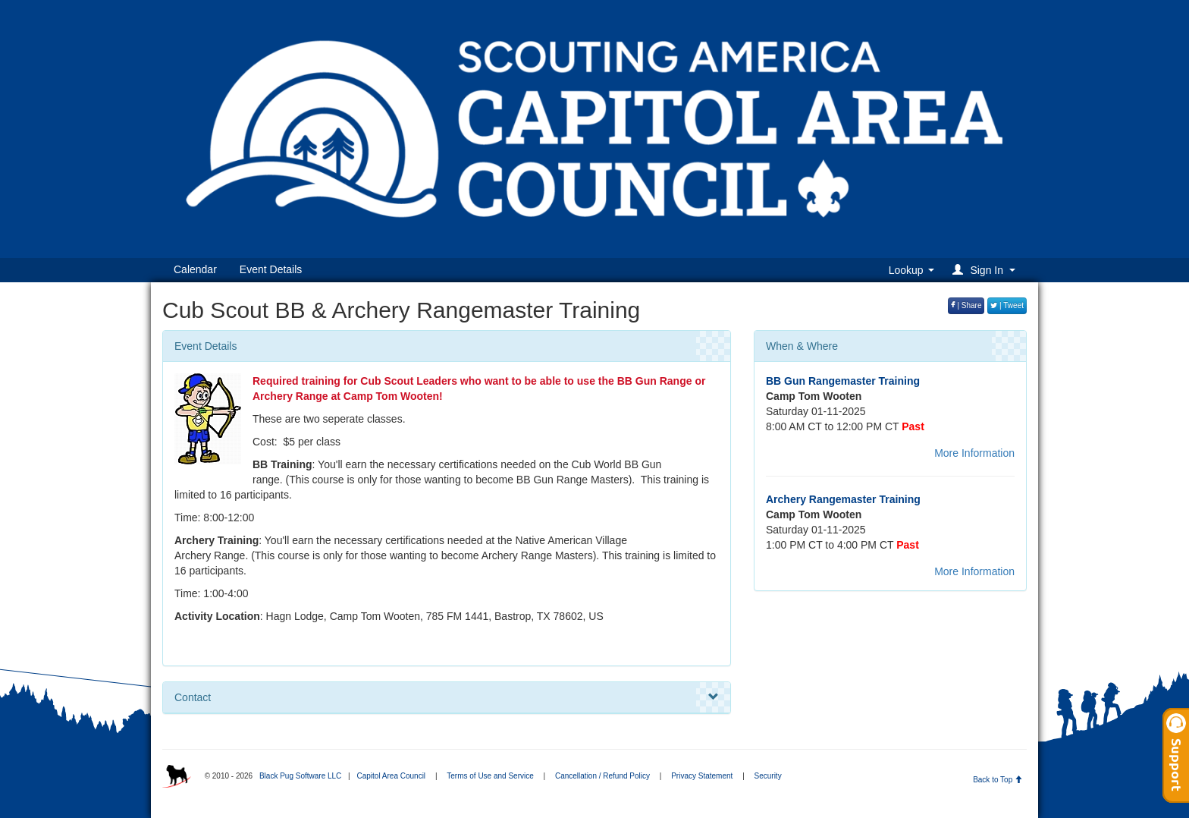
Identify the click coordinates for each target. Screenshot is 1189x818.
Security (768, 776)
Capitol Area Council (390, 776)
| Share (966, 305)
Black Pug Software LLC (300, 776)
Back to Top (997, 780)
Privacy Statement (702, 776)
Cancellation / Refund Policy (602, 776)
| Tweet (1007, 305)
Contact (446, 697)
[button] (986, 270)
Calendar (195, 269)
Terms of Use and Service (490, 776)
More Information (974, 453)
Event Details (271, 269)
